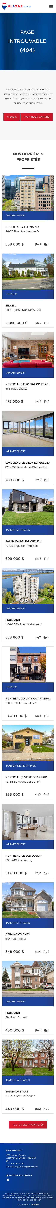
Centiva (34, 1204)
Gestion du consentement (28, 1200)
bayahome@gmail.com (26, 1167)
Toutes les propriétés (28, 1125)
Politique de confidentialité (16, 1198)
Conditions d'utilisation (42, 1198)
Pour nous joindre (36, 117)
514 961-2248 (17, 1164)
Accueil (11, 117)
